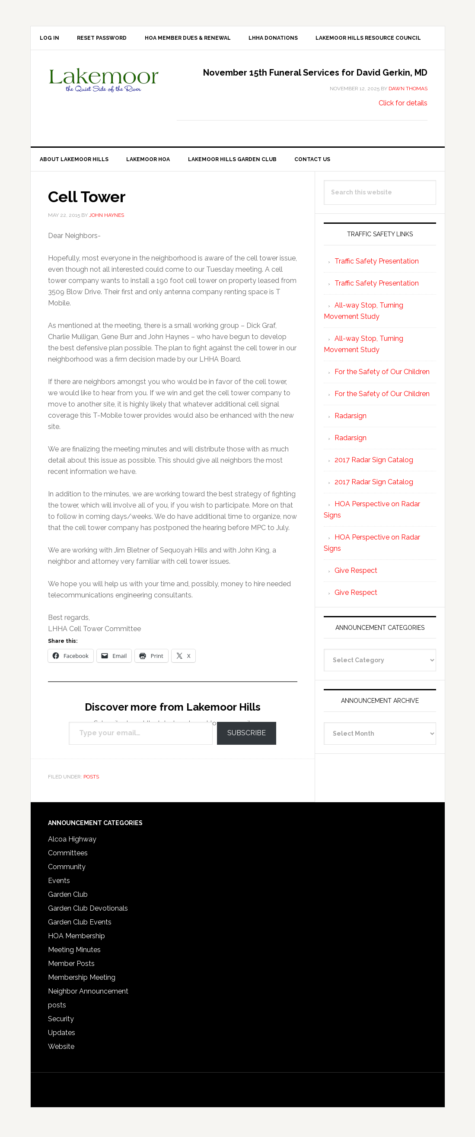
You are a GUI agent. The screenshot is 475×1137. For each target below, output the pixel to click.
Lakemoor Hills (104, 88)
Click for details (403, 105)
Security (61, 1022)
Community (67, 870)
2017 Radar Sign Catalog (374, 463)
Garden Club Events (80, 925)
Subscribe (246, 736)
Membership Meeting (81, 981)
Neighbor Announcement (88, 995)
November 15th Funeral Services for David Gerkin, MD (315, 74)
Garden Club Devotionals (88, 912)
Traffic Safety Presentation (377, 264)
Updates (61, 1036)
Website (61, 1050)
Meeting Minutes (74, 953)
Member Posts (71, 967)
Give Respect (356, 573)
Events (59, 884)
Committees (68, 856)
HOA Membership (76, 939)
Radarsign (351, 419)
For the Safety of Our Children (382, 375)
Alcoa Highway (72, 842)
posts (91, 780)
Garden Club (68, 898)
